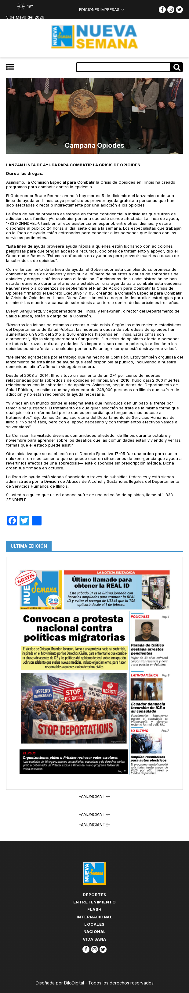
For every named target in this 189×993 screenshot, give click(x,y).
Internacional (95, 916)
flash (94, 909)
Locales (94, 924)
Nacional (94, 931)
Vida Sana (94, 939)
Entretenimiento (94, 901)
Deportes (95, 894)
